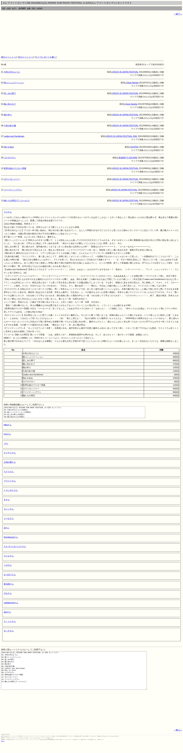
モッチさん (9, 633)
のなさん (8, 596)
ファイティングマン (13, 190)
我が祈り (8, 115)
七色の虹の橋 (10, 126)
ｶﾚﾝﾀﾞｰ (14, 8)
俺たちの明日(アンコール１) (17, 200)
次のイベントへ (26, 57)
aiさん (6, 530)
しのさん (8, 567)
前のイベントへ (9, 57)
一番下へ (178, 14)
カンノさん (9, 511)
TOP (3, 8)
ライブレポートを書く (46, 57)
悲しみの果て (10, 93)
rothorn (2, 751)
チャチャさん (10, 455)
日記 (33, 8)
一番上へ (178, 740)
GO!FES (134, 147)
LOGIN (39, 8)
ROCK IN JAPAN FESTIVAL (126, 72)
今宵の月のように (12, 72)
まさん (7, 502)
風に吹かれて (10, 104)
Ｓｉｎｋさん (10, 624)
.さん (6, 446)
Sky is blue (9, 147)
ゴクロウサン (10, 158)
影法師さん (9, 586)
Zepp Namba (133, 83)
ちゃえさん (9, 558)
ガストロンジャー (12, 179)
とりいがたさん (11, 493)
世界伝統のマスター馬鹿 (15, 168)
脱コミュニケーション (14, 83)
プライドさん (10, 483)
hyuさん (7, 436)
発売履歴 (22, 8)
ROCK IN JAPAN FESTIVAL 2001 (122, 136)
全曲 (28, 8)
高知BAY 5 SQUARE (128, 158)
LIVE (9, 8)
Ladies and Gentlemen (14, 136)
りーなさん (9, 521)
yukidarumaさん (11, 605)
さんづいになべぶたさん (15, 549)
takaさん (8, 427)
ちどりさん (9, 474)
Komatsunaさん (11, 539)
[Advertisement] (77, 35)
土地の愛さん (10, 464)
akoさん (7, 614)
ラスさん (8, 212)
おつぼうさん (10, 577)
